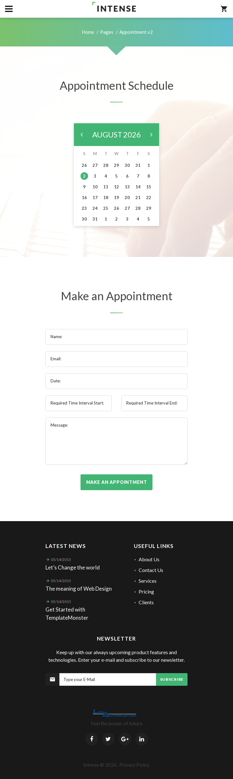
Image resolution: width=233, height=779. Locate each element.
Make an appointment (116, 482)
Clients (146, 602)
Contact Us (151, 570)
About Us (149, 559)
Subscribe (171, 679)
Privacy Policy (134, 765)
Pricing (146, 591)
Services (148, 581)
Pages (106, 32)
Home (88, 32)
